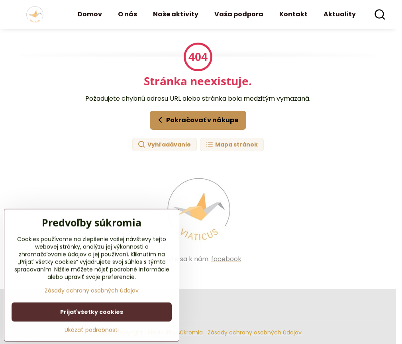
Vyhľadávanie (164, 145)
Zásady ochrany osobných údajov (255, 332)
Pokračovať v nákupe (196, 120)
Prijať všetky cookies (91, 333)
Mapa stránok (231, 145)
